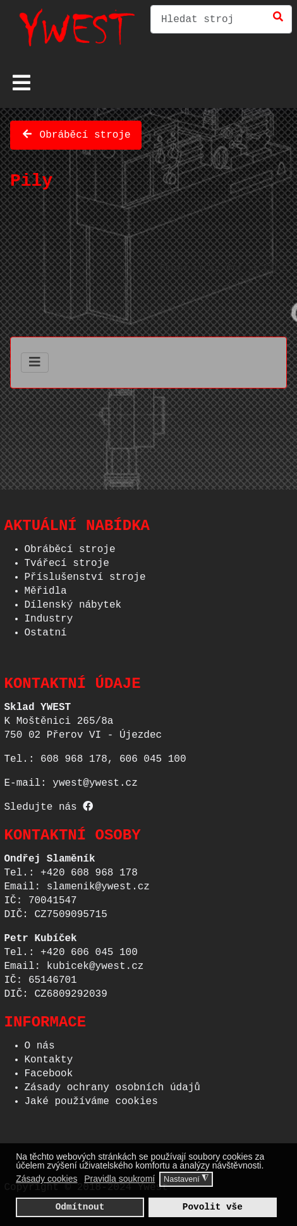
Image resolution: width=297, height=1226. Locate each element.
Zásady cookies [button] (46, 1179)
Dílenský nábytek (73, 601)
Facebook (49, 1070)
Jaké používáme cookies (91, 1098)
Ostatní (46, 629)
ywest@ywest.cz (94, 779)
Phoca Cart (256, 266)
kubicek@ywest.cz (95, 963)
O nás (40, 1042)
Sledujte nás (49, 803)
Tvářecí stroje (67, 560)
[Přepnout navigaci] (21, 82)
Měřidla (46, 587)
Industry (49, 615)
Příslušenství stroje (85, 573)
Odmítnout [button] (80, 1207)
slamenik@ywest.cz (98, 883)
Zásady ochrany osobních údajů (112, 1084)
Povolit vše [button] (213, 1207)
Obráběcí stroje (76, 133)
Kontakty (49, 1056)
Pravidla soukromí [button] (119, 1179)
